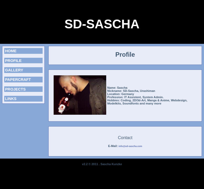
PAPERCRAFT (18, 79)
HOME (11, 51)
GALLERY (14, 70)
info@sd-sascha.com (130, 146)
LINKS (11, 99)
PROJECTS (15, 89)
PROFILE (13, 61)
